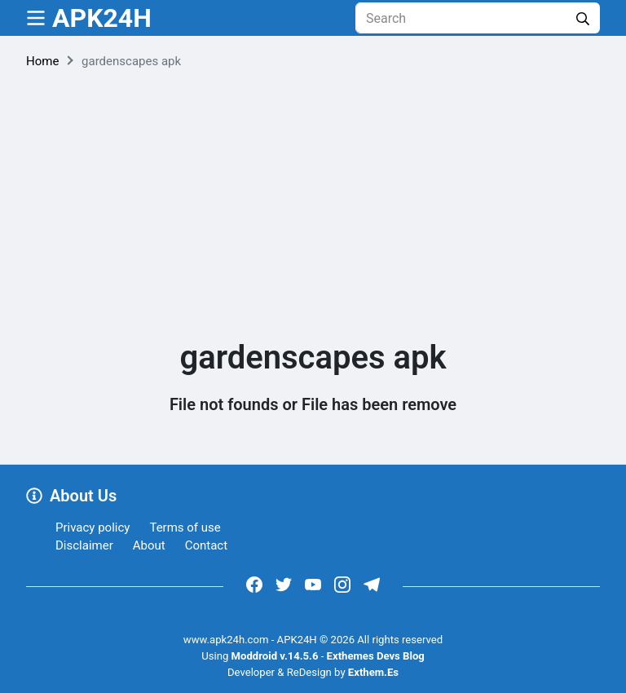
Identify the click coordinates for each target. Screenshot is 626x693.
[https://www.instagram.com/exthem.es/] (342, 584)
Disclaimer (84, 545)
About (149, 545)
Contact (206, 545)
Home (42, 61)
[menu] (36, 18)
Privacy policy (92, 527)
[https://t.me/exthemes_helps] (372, 584)
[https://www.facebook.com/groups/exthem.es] (254, 584)
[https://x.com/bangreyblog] (284, 584)
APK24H (102, 17)
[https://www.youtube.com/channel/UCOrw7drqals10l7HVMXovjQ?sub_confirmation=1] (313, 584)
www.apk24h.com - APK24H (250, 639)
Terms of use (184, 527)
